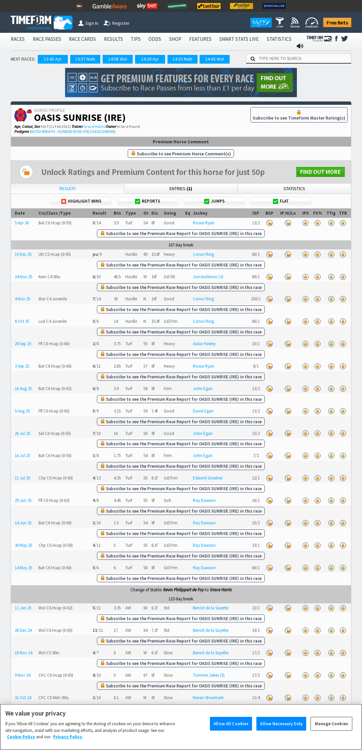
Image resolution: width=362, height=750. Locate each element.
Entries (180, 188)
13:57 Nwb (85, 59)
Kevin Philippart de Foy (183, 590)
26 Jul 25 (22, 433)
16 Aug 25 (23, 388)
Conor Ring (203, 254)
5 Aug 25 (22, 411)
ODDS (154, 39)
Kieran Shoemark (208, 697)
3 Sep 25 (22, 366)
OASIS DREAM (102, 131)
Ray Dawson (204, 500)
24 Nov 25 (23, 277)
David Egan (203, 411)
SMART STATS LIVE (239, 39)
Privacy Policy (67, 743)
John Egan (203, 388)
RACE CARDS (82, 39)
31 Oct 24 (23, 697)
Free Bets (337, 22)
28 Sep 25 (23, 344)
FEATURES (200, 39)
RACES (18, 39)
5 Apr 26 (22, 223)
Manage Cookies (331, 730)
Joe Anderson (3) (208, 277)
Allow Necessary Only (281, 730)
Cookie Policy (21, 743)
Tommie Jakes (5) (209, 675)
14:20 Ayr (150, 59)
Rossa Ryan (203, 223)
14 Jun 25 (23, 523)
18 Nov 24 (23, 653)
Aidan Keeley (204, 344)
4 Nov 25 (22, 299)
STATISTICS (279, 39)
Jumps (214, 201)
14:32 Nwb (182, 59)
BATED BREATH (42, 131)
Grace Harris (94, 126)
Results (67, 188)
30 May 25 (23, 545)
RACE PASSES (47, 39)
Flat (281, 201)
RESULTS (113, 39)
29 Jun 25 (23, 500)
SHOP (175, 39)
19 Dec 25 (23, 254)
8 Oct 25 (22, 321)
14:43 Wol (214, 59)
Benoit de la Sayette (210, 608)
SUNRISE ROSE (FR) (73, 131)
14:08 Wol (117, 59)
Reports (147, 201)
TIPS (136, 39)
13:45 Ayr (53, 59)
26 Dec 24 (23, 630)
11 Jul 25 (22, 478)
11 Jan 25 (23, 608)
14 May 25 (23, 568)
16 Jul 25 (22, 455)
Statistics (294, 188)
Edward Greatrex (208, 478)
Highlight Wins (81, 201)
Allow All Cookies (231, 730)
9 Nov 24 (22, 675)
